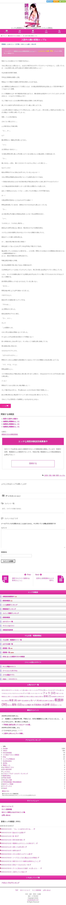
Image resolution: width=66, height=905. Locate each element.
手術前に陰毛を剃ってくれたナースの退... (17, 724)
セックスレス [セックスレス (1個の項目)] (10, 693)
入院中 (46, 475)
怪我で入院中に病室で (10, 419)
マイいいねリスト (8, 625)
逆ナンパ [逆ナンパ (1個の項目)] (58, 705)
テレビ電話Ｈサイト (9, 666)
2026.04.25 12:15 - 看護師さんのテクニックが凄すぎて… (18, 843)
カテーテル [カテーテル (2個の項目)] (56, 690)
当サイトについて (7, 806)
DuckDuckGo (7, 761)
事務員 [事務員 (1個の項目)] (4, 696)
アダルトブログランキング (10, 883)
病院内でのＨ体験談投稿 (10, 434)
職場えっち (6, 765)
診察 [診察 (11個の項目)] (50, 704)
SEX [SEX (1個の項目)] (8, 690)
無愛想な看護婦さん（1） (11, 421)
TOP (16, 890)
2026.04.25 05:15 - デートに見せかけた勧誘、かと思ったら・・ (20, 868)
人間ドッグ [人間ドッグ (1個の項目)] (11, 696)
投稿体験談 (6, 617)
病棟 (54, 475)
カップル (62, 475)
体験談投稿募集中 (10, 596)
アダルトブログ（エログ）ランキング (15, 773)
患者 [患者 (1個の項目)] (60, 696)
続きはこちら (5, 791)
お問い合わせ (6, 815)
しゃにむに (6, 771)
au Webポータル (8, 767)
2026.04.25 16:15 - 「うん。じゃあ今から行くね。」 (17, 829)
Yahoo (5, 750)
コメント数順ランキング (11, 613)
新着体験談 (7, 600)
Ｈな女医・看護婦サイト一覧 (12, 640)
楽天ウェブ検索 (8, 784)
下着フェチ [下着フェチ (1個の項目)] (59, 693)
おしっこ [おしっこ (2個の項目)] (20, 690)
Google (5, 748)
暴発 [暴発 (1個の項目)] (7, 700)
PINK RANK (7, 778)
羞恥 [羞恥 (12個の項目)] (17, 704)
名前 (33, 552)
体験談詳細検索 (8, 630)
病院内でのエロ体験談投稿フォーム (24, 51)
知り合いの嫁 (7, 780)
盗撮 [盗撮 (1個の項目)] (52, 700)
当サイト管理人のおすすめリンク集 (13, 812)
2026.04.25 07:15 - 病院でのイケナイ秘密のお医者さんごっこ (20, 861)
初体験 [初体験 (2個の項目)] (22, 696)
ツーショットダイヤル (10, 670)
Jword (5, 788)
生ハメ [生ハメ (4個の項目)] (35, 700)
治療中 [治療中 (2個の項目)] (20, 700)
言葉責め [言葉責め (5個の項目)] (39, 705)
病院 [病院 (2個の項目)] (41, 700)
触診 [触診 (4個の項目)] (30, 705)
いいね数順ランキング (10, 605)
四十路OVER (7, 769)
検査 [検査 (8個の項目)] (13, 700)
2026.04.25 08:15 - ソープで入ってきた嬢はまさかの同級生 (19, 857)
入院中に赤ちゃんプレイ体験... (13, 733)
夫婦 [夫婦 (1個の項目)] (37, 696)
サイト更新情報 (7, 809)
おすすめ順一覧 (8, 644)
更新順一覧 (8, 652)
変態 (57, 475)
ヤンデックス (7, 786)
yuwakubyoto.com (33, 900)
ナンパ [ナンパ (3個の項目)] (26, 693)
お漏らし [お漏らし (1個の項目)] (28, 690)
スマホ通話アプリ (8, 675)
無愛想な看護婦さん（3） (11, 427)
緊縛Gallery (7, 776)
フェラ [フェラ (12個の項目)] (49, 693)
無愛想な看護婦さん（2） (11, 424)
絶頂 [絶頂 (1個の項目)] (9, 705)
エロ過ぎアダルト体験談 (11, 755)
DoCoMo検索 (7, 753)
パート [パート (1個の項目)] (39, 693)
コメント (4, 528)
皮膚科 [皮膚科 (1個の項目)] (47, 700)
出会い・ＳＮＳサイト (10, 679)
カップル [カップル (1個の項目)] (49, 690)
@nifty (5, 763)
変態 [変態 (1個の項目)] (32, 696)
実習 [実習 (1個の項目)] (41, 696)
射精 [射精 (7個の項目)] (47, 696)
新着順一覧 (7, 648)
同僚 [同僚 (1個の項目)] (28, 696)
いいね (5, 406)
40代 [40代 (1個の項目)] (4, 690)
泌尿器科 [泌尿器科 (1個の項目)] (27, 700)
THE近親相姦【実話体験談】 (12, 782)
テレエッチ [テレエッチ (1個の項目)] (18, 693)
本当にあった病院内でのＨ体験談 (14, 656)
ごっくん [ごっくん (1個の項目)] (34, 690)
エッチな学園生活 (9, 759)
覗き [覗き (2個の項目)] (24, 705)
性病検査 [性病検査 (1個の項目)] (54, 696)
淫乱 (50, 475)
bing (4, 757)
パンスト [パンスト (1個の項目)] (33, 693)
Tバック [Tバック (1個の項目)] (13, 690)
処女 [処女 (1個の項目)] (17, 696)
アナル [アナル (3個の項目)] (41, 690)
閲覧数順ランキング (9, 609)
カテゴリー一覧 (8, 621)
